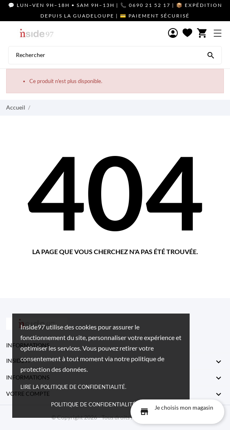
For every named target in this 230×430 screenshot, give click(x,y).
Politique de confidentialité (93, 404)
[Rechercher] (210, 54)
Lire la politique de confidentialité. (73, 387)
